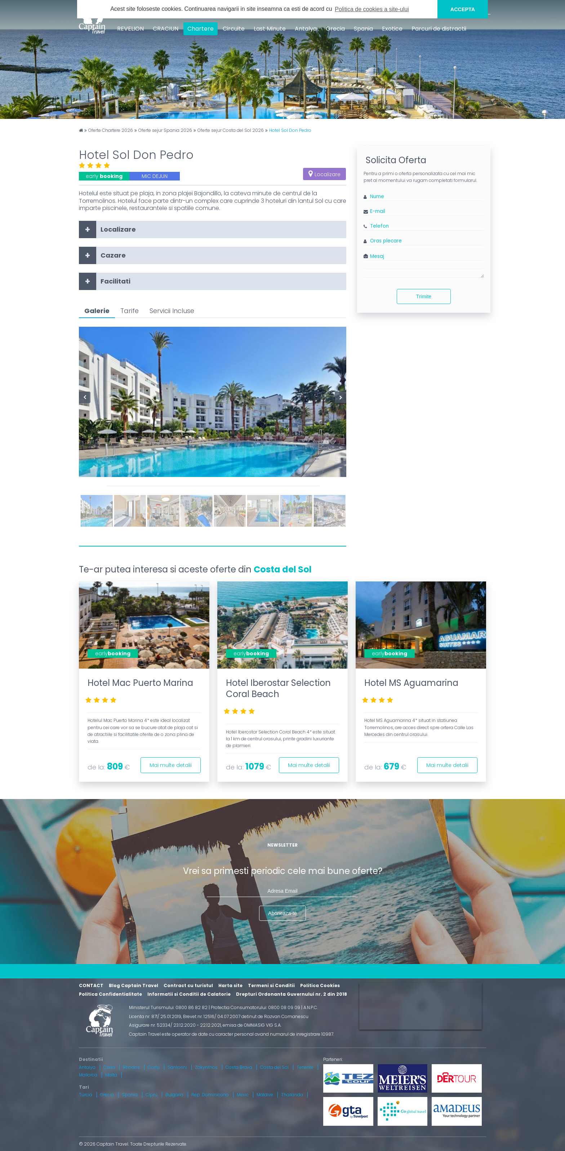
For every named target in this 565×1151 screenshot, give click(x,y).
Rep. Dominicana (210, 1095)
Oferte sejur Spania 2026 (165, 130)
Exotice (392, 28)
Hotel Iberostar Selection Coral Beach (278, 688)
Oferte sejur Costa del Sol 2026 (230, 130)
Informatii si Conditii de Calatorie (189, 994)
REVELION (130, 28)
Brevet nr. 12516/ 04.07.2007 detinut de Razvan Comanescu (245, 1016)
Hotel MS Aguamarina (411, 683)
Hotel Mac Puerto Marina (140, 683)
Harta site (230, 985)
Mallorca (88, 1075)
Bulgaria (174, 1095)
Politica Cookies (320, 985)
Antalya (306, 28)
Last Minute (270, 28)
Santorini (177, 1067)
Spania (363, 28)
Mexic (243, 1095)
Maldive (265, 1095)
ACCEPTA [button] (462, 9)
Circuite (234, 28)
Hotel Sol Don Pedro (290, 130)
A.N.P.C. (310, 1007)
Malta (111, 1075)
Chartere (200, 28)
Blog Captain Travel (133, 985)
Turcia (85, 1095)
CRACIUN (165, 28)
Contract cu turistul (188, 985)
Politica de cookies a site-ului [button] (372, 9)
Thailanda (292, 1095)
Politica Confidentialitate (110, 994)
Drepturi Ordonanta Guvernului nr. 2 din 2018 (291, 994)
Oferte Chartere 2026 (110, 130)
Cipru (151, 1095)
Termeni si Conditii (271, 985)
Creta (109, 1067)
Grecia (335, 28)
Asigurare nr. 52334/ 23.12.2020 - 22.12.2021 (175, 1025)
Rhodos (131, 1067)
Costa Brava (239, 1067)
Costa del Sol (283, 569)
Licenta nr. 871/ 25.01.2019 (155, 1016)
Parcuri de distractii (438, 28)
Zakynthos (206, 1067)
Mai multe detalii (171, 765)
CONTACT (91, 985)
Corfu (154, 1067)
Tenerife (305, 1067)
